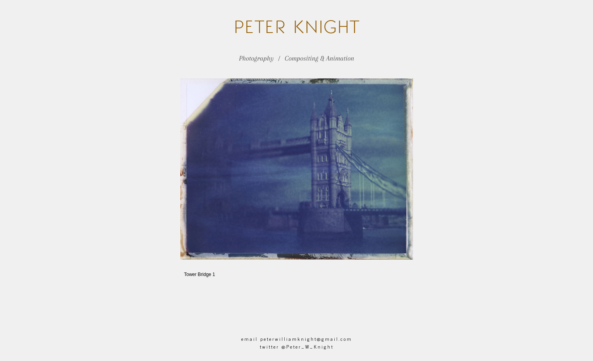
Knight (296, 27)
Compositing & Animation (319, 58)
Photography (256, 58)
